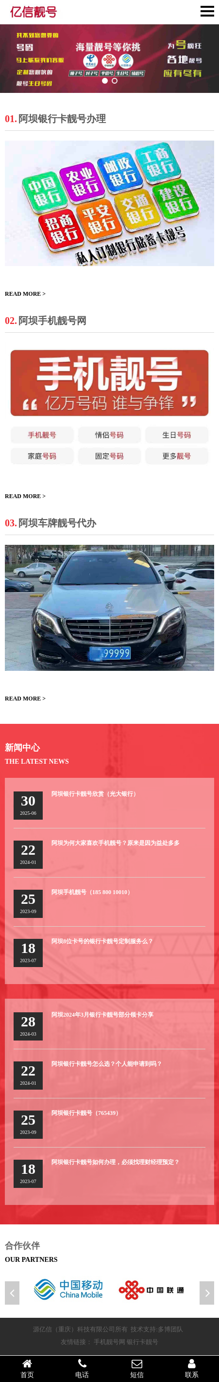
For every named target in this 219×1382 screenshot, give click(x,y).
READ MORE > (25, 293)
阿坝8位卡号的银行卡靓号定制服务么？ (102, 941)
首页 (27, 1368)
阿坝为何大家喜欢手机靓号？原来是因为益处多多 (115, 843)
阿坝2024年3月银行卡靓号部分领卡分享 (102, 1014)
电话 (82, 1368)
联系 (191, 1368)
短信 (137, 1368)
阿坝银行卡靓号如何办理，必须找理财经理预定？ (115, 1162)
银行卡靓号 (142, 1342)
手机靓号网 (109, 1342)
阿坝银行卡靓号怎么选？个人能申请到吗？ (106, 1063)
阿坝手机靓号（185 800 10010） (92, 892)
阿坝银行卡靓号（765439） (86, 1113)
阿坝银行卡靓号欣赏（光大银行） (95, 793)
